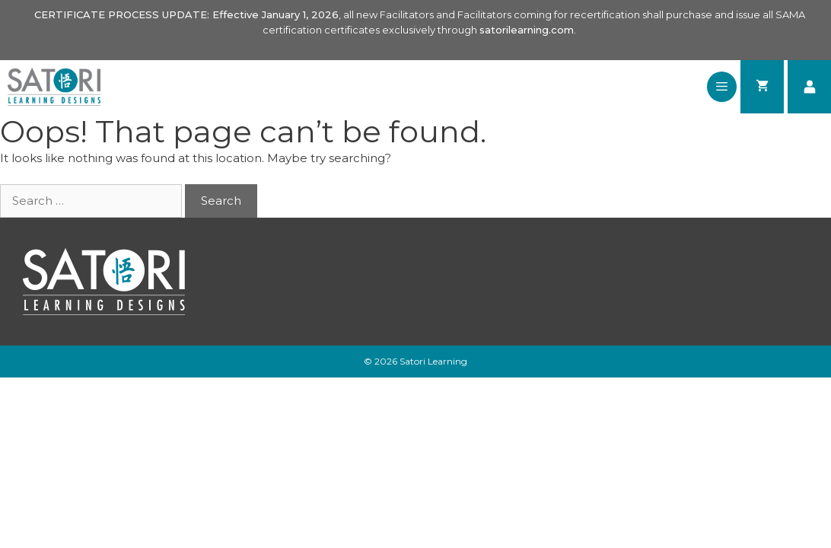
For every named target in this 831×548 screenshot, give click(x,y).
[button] (722, 87)
